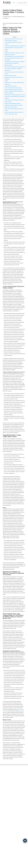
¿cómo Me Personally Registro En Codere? (14, 100)
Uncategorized (20, 16)
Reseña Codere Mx (9, 93)
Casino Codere (8, 101)
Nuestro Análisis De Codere (11, 107)
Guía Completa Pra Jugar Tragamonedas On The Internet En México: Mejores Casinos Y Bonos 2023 (14, 58)
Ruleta (6, 51)
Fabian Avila (7, 16)
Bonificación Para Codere (10, 75)
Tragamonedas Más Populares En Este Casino (15, 45)
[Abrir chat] (25, 841)
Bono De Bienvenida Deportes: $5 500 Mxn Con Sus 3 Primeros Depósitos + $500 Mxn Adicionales (15, 68)
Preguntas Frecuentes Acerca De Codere (14, 105)
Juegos (6, 80)
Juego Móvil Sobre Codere (11, 86)
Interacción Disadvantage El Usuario (13, 103)
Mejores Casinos (8, 65)
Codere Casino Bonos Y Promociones (13, 87)
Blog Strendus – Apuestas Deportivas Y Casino (15, 94)
